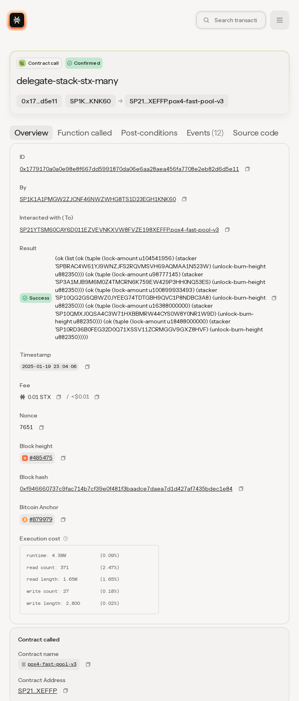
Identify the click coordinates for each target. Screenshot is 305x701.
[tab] (31, 132)
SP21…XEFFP (37, 691)
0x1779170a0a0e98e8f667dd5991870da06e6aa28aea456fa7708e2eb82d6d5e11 (129, 169)
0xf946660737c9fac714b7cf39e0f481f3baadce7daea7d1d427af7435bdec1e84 (126, 488)
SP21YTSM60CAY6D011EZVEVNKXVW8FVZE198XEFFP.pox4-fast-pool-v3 (119, 229)
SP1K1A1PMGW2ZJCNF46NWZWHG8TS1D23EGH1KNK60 (98, 199)
